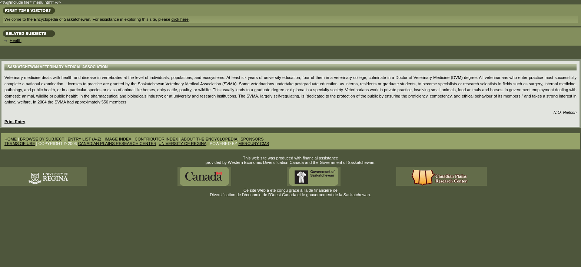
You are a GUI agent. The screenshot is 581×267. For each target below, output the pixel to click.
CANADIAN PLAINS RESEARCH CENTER (117, 143)
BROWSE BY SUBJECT (42, 139)
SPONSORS (251, 139)
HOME (10, 139)
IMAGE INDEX (117, 139)
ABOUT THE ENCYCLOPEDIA (209, 139)
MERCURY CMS (253, 143)
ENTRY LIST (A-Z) (84, 139)
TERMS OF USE (19, 143)
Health (15, 40)
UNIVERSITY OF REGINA (182, 143)
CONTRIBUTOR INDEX (156, 139)
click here (179, 19)
